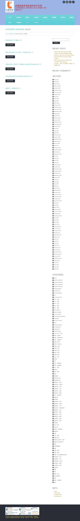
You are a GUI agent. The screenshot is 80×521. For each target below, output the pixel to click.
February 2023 (57, 135)
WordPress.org (57, 496)
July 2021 (56, 156)
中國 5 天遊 (56, 348)
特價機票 (54, 17)
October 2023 (57, 126)
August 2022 (57, 143)
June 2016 (56, 264)
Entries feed (57, 492)
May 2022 (56, 145)
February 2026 (57, 86)
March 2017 (56, 245)
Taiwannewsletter (58, 324)
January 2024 (57, 120)
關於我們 (19, 17)
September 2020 (58, 175)
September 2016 (58, 258)
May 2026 (56, 79)
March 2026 (56, 83)
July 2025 (56, 96)
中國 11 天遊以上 (58, 344)
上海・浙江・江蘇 (58, 333)
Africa (55, 278)
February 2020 (57, 190)
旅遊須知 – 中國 (57, 382)
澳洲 (55, 444)
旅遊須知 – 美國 (57, 390)
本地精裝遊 (18, 22)
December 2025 (57, 90)
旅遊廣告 (36, 17)
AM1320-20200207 (58, 280)
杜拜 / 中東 (56, 424)
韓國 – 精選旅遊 (57, 480)
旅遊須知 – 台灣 (57, 386)
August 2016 (57, 260)
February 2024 (57, 117)
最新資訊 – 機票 (57, 412)
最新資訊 (56, 399)
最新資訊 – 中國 (57, 401)
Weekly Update (57, 331)
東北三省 (56, 427)
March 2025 (56, 103)
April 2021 (56, 162)
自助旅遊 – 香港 (57, 465)
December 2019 (57, 194)
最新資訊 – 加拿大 (58, 403)
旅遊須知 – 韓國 (57, 393)
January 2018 (57, 228)
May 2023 (56, 132)
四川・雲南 (56, 367)
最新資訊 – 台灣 (57, 405)
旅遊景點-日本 (57, 378)
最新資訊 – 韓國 (57, 418)
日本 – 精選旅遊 (57, 395)
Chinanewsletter (57, 288)
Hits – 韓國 (56, 305)
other (55, 322)
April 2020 (56, 186)
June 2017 (56, 239)
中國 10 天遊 (57, 341)
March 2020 (56, 188)
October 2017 (57, 232)
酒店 (55, 471)
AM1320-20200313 (58, 286)
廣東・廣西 (56, 371)
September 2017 (58, 235)
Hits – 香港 (56, 307)
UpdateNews (57, 329)
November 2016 (57, 254)
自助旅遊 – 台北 (57, 456)
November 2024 (57, 109)
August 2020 (57, 177)
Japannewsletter (57, 312)
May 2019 (56, 205)
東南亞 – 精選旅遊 (58, 429)
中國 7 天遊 (56, 352)
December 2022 (57, 139)
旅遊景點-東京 (57, 380)
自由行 (9, 22)
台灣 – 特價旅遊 (57, 363)
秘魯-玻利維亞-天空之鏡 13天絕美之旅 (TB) (19, 52)
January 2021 (57, 166)
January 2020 (57, 192)
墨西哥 (55, 369)
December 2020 (57, 169)
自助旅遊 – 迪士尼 (58, 461)
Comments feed (58, 494)
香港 (55, 482)
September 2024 (58, 111)
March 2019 (56, 207)
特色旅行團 (11, 33)
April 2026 (56, 81)
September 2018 (58, 215)
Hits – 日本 (56, 303)
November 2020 (57, 171)
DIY (27, 22)
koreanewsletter (57, 314)
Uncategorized (57, 327)
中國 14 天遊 (57, 346)
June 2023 (56, 130)
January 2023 (57, 137)
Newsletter (56, 318)
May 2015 (56, 269)
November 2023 (57, 124)
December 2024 (57, 107)
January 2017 (57, 249)
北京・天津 (56, 356)
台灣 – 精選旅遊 (57, 365)
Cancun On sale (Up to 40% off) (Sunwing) (64, 55)
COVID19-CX (57, 290)
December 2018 (57, 211)
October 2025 (57, 94)
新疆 (55, 373)
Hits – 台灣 (56, 301)
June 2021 (56, 158)
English (36, 22)
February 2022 (57, 147)
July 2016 (56, 262)
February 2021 (57, 164)
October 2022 (57, 141)
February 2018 (57, 226)
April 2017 (56, 243)
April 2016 (56, 266)
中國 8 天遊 (56, 354)
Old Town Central (58, 320)
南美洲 (55, 359)
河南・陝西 (56, 435)
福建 (55, 448)
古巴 (55, 361)
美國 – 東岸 (56, 450)
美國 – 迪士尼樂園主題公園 (60, 454)
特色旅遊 (63, 17)
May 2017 (56, 241)
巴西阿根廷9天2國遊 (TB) (13, 40)
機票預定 (56, 431)
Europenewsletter (58, 297)
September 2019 (58, 200)
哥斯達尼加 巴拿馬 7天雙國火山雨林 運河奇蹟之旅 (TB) (23, 64)
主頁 (10, 17)
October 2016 (57, 256)
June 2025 (56, 98)
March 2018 (56, 224)
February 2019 (57, 209)
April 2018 (56, 222)
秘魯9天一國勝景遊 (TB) (13, 88)
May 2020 (56, 183)
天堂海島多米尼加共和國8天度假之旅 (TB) (19, 76)
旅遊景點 (56, 376)
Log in (55, 491)
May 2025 (56, 100)
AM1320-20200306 (58, 284)
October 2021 (57, 152)
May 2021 (56, 160)
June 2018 (56, 220)
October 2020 (57, 173)
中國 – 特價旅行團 (58, 337)
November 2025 (57, 92)
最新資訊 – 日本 (57, 410)
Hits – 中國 (56, 299)
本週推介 (56, 422)
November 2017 (57, 230)
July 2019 (56, 203)
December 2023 (57, 122)
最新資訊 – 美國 (57, 416)
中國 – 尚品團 (57, 335)
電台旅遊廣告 (57, 476)
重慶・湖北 (56, 473)
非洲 (55, 478)
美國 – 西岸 (56, 452)
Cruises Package (58, 293)
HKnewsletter (57, 310)
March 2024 (56, 115)
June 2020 (56, 181)
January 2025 (57, 105)
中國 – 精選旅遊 (57, 339)
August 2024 (57, 113)
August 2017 (57, 237)
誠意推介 (56, 467)
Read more (10, 44)
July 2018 (56, 217)
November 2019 (57, 196)
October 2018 (57, 213)
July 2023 (56, 128)
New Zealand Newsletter (59, 316)
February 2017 (57, 247)
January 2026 (57, 88)
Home (6, 33)
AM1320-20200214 (58, 282)
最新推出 (56, 397)
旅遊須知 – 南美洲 (58, 384)
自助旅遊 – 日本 (57, 459)
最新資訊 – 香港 (57, 420)
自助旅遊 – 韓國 (57, 463)
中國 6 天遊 (56, 350)
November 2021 (57, 149)
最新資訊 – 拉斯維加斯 (59, 407)
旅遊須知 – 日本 (57, 388)
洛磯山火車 (56, 437)
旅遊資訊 (45, 17)
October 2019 (57, 198)
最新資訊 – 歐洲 (57, 414)
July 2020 (56, 179)
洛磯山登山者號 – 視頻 (59, 439)
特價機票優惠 (57, 446)
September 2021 (58, 154)
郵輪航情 (72, 17)
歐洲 (55, 433)
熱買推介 (27, 17)
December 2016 (57, 252)
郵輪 (55, 469)
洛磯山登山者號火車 (58, 441)
